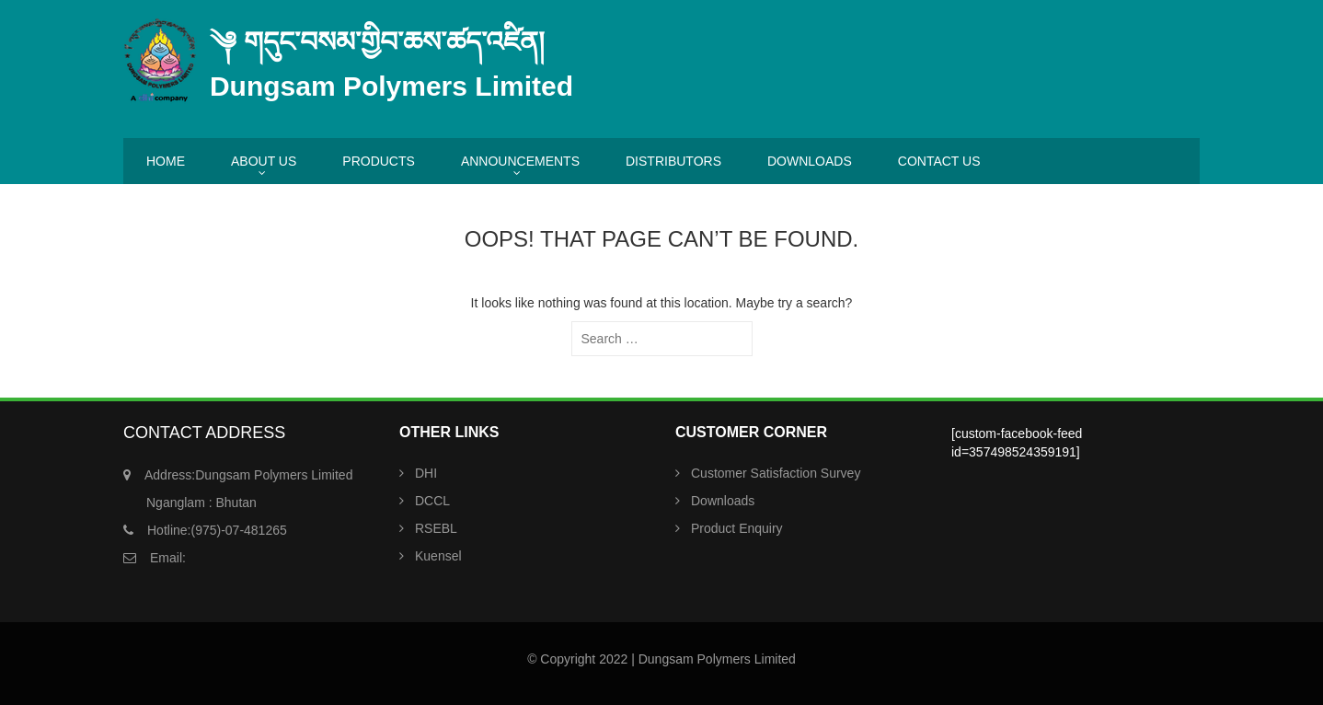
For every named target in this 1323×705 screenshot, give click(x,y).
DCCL (432, 500)
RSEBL (436, 528)
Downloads (722, 500)
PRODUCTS (378, 161)
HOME (165, 161)
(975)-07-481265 (217, 530)
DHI (426, 473)
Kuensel (438, 556)
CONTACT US (939, 161)
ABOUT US (263, 161)
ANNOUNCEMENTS (520, 161)
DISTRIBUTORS (673, 161)
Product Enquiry (737, 528)
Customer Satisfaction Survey (775, 473)
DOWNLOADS (809, 161)
